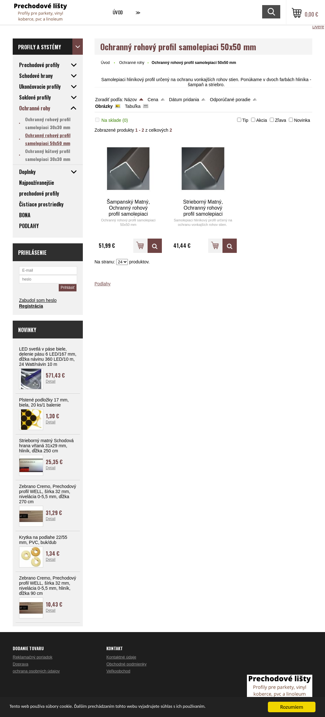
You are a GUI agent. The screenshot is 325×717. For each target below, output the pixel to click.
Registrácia (31, 306)
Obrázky (104, 106)
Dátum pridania (184, 99)
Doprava (20, 664)
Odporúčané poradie (230, 99)
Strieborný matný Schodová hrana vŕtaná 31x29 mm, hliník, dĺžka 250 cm (46, 445)
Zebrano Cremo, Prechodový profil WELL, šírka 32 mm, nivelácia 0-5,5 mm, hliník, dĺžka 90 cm (47, 585)
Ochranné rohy (131, 62)
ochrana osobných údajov (36, 671)
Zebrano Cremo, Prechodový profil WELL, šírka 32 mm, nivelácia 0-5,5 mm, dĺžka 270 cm (47, 494)
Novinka (302, 120)
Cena (153, 99)
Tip (245, 120)
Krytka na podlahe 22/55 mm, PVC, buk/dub (43, 540)
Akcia (261, 120)
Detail (51, 381)
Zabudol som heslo (37, 300)
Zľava (280, 120)
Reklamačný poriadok (32, 657)
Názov (130, 99)
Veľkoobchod (118, 671)
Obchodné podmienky (126, 664)
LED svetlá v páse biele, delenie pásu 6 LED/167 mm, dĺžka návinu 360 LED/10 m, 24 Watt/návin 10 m (47, 356)
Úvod (118, 12)
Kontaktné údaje (121, 657)
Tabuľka (133, 106)
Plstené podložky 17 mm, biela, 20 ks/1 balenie (44, 402)
